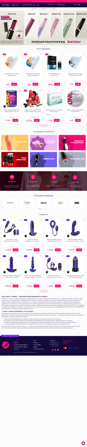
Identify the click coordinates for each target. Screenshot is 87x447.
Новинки (35, 342)
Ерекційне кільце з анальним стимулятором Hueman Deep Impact (11, 240)
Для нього (43, 9)
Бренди (35, 346)
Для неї (34, 9)
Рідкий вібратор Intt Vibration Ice (54, 74)
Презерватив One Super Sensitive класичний (75, 74)
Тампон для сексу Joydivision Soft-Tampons (54, 110)
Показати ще (43, 125)
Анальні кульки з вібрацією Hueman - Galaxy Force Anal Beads (33, 276)
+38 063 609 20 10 (60, 4)
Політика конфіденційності (21, 344)
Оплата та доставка (27, 4)
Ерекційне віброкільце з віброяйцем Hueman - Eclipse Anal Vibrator (54, 240)
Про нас (16, 342)
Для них (52, 9)
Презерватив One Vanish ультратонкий (11, 74)
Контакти (16, 349)
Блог (34, 4)
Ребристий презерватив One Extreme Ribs (75, 110)
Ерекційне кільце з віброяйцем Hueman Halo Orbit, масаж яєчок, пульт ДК (54, 276)
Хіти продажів (37, 344)
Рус (85, 4)
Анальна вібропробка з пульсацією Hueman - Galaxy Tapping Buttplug (75, 240)
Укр (82, 4)
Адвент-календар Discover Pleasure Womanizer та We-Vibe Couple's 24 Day (33, 110)
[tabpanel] (43, 27)
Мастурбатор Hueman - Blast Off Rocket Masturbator (75, 276)
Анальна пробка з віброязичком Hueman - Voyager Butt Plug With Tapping (33, 240)
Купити (14, 84)
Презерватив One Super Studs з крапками (33, 74)
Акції (38, 4)
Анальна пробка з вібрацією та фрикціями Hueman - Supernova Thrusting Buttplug (11, 276)
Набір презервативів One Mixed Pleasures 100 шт (11, 110)
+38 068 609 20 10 (51, 4)
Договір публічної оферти (20, 346)
